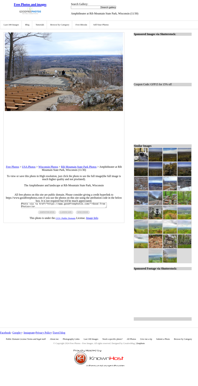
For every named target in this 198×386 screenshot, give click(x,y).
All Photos (131, 339)
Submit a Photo (163, 339)
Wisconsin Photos (48, 166)
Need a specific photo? (112, 339)
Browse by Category (59, 25)
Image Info (92, 219)
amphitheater (47, 213)
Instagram (29, 332)
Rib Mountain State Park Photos (78, 166)
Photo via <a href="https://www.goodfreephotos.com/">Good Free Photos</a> (64, 205)
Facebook (5, 332)
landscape (66, 213)
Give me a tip (146, 339)
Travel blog (59, 332)
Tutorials (40, 25)
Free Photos (12, 166)
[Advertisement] (64, 135)
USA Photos (29, 166)
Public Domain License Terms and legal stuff (26, 339)
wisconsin (82, 213)
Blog (27, 25)
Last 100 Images (11, 25)
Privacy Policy (43, 332)
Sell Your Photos (101, 25)
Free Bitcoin (81, 25)
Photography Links (71, 339)
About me (54, 339)
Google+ (17, 332)
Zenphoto (140, 343)
